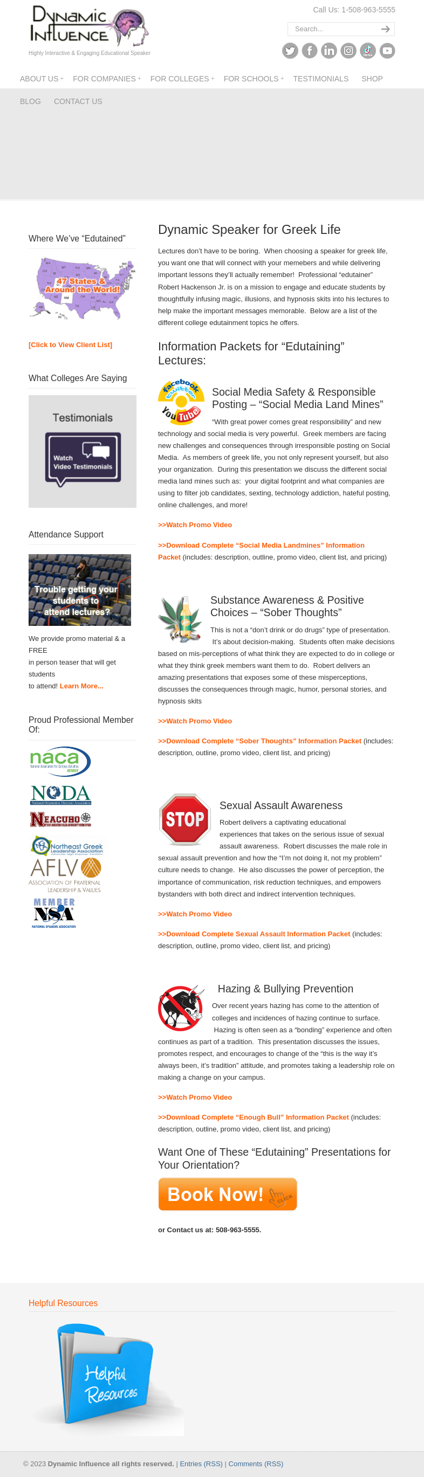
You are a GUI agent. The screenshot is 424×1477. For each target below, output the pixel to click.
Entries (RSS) (201, 1464)
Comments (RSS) (256, 1464)
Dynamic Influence (89, 26)
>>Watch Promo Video (195, 525)
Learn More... (82, 686)
